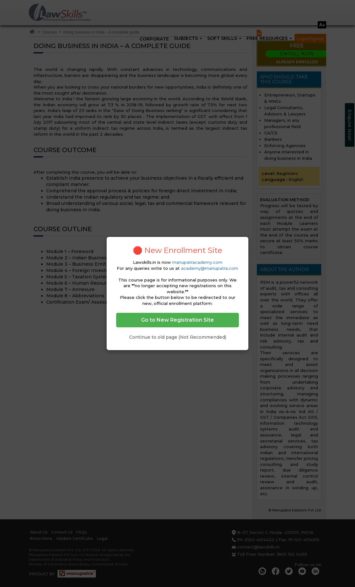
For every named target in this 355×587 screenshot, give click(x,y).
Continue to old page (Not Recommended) (177, 337)
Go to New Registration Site (177, 320)
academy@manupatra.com (209, 268)
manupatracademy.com (197, 262)
